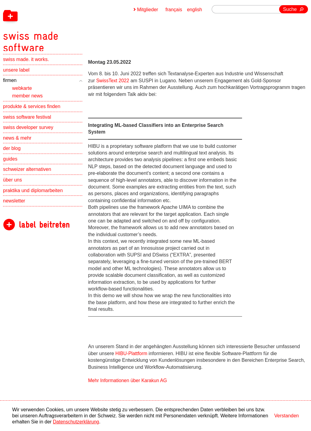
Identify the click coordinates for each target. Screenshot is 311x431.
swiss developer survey (28, 131)
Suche (290, 9)
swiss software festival (27, 120)
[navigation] (64, 27)
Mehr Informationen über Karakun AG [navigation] (128, 380)
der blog (12, 151)
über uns (12, 183)
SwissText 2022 (113, 80)
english (194, 9)
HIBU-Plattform (131, 353)
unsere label (16, 73)
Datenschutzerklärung (76, 421)
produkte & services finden (31, 110)
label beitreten (44, 228)
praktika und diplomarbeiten (33, 194)
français (173, 9)
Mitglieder (146, 9)
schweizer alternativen (27, 173)
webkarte (22, 91)
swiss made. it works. (26, 63)
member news (27, 99)
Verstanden (286, 415)
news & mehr (17, 141)
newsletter (14, 204)
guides (10, 162)
